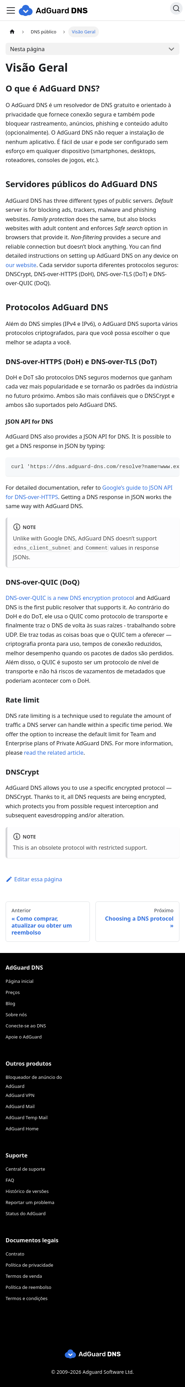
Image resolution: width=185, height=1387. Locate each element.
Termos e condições (27, 1298)
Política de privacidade (29, 1265)
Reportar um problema (30, 1202)
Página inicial (19, 981)
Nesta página (27, 49)
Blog (10, 1003)
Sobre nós (16, 1014)
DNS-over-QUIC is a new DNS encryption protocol (70, 598)
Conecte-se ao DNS (26, 1026)
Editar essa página (34, 879)
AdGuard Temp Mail (27, 1117)
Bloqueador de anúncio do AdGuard (34, 1081)
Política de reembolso (28, 1287)
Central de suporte (25, 1169)
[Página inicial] (12, 31)
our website (21, 265)
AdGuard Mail (20, 1106)
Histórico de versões (27, 1191)
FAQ (10, 1180)
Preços (13, 992)
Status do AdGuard (26, 1213)
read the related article (54, 752)
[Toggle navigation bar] (11, 10)
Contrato (15, 1254)
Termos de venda (24, 1276)
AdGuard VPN (20, 1095)
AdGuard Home (22, 1128)
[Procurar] (176, 8)
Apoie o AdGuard (24, 1037)
